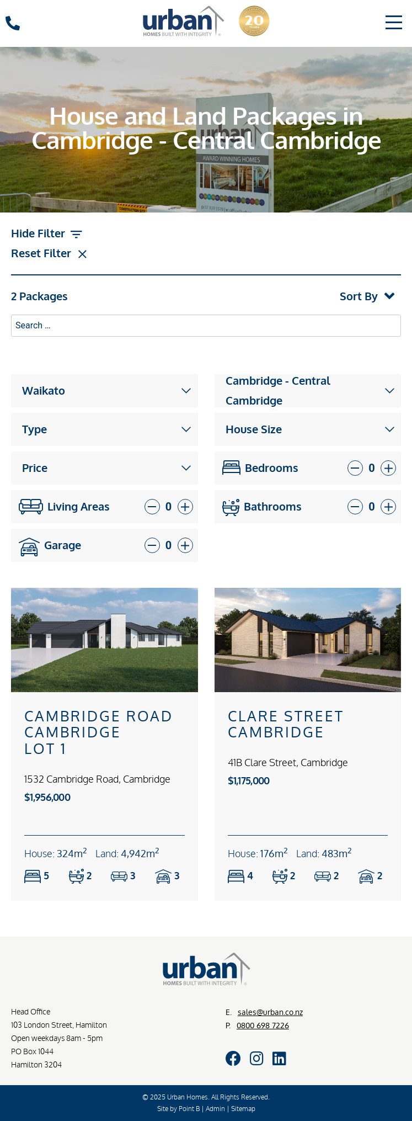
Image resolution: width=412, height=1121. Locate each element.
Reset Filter (50, 254)
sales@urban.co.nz (270, 1012)
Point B (189, 1108)
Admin (215, 1108)
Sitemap (243, 1108)
